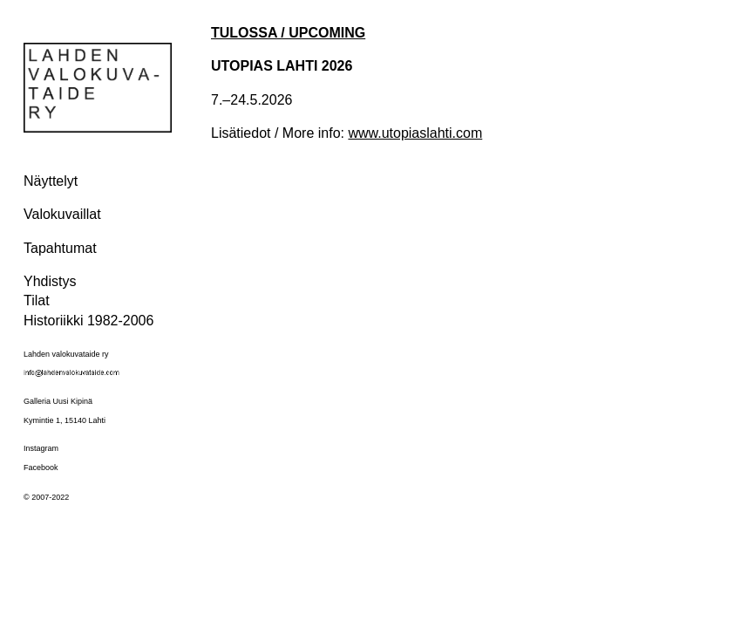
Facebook (41, 467)
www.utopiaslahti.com (415, 133)
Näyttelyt (51, 181)
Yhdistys (50, 281)
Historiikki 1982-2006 (88, 320)
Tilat (37, 300)
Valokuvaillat (62, 214)
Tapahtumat (60, 248)
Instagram (41, 448)
